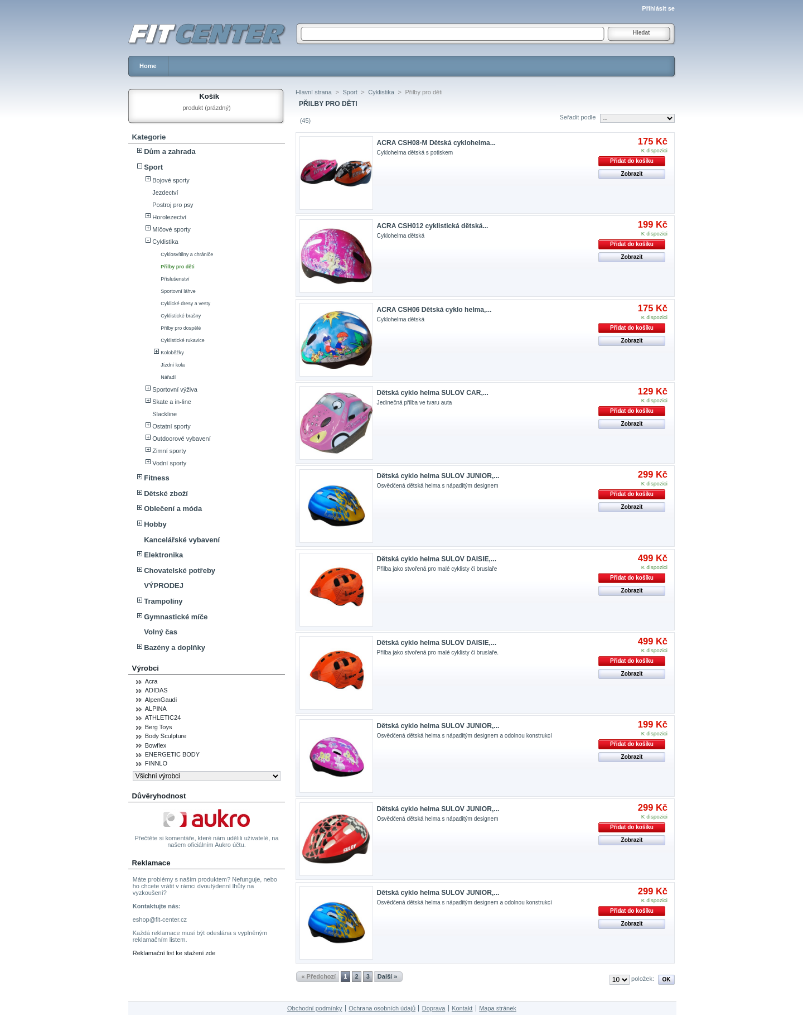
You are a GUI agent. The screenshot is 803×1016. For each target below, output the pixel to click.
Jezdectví (165, 192)
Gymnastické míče (175, 617)
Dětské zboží (166, 493)
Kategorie (149, 137)
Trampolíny (163, 601)
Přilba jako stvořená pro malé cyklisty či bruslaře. (438, 652)
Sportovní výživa (174, 389)
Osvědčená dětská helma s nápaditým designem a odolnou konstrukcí (464, 736)
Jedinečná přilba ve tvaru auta (414, 402)
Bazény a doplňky (174, 647)
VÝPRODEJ (163, 585)
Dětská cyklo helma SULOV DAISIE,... (436, 559)
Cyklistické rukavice (183, 340)
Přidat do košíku (632, 161)
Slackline (164, 414)
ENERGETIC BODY (172, 754)
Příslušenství (175, 279)
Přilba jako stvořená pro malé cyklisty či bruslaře (437, 569)
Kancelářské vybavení (182, 540)
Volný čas (160, 632)
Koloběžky (172, 352)
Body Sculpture (166, 736)
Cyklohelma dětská (400, 236)
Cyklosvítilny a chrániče (187, 254)
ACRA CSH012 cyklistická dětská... (432, 226)
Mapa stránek (497, 1008)
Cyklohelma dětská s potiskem (415, 153)
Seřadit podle (577, 117)
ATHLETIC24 (163, 717)
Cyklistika (165, 241)
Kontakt (462, 1008)
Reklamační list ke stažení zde (174, 953)
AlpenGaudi (161, 699)
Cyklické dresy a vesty (185, 303)
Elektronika (163, 555)
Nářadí (168, 377)
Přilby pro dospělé (181, 328)
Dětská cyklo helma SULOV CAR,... (432, 393)
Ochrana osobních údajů (382, 1008)
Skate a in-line (171, 401)
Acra (151, 681)
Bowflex (156, 745)
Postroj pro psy (172, 204)
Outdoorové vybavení (181, 438)
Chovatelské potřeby (179, 570)
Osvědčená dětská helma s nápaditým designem (438, 486)
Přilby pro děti (178, 266)
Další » (387, 976)
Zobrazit (632, 174)
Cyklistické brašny (181, 316)
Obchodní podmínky (314, 1008)
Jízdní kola (173, 365)
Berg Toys (158, 727)
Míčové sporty (171, 229)
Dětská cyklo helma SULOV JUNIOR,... (438, 476)
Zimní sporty (169, 450)
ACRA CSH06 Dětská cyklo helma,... (434, 310)
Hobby (155, 524)
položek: (642, 978)
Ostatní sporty (171, 426)
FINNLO (156, 763)
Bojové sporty (171, 180)
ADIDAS (156, 690)
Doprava (434, 1008)
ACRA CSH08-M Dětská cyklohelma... (436, 143)
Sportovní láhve (178, 291)
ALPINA (156, 708)
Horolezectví (169, 217)
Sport (153, 167)
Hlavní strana (314, 92)
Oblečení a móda (173, 508)
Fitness (157, 478)
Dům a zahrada (169, 151)
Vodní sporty (169, 463)
